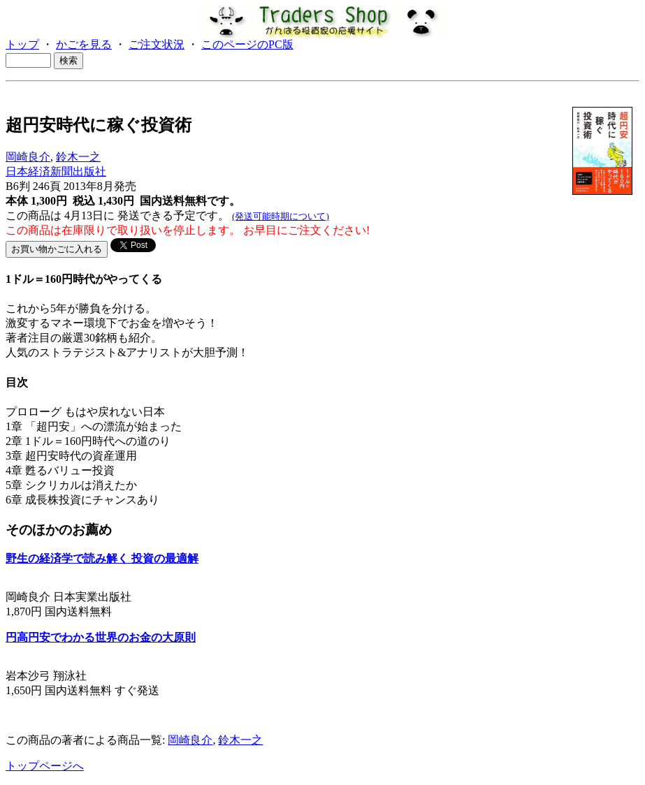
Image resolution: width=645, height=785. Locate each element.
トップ (22, 44)
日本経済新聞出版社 (56, 171)
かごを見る (84, 44)
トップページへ (45, 766)
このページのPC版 (247, 44)
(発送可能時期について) (280, 216)
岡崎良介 (28, 157)
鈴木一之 (78, 157)
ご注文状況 (156, 44)
